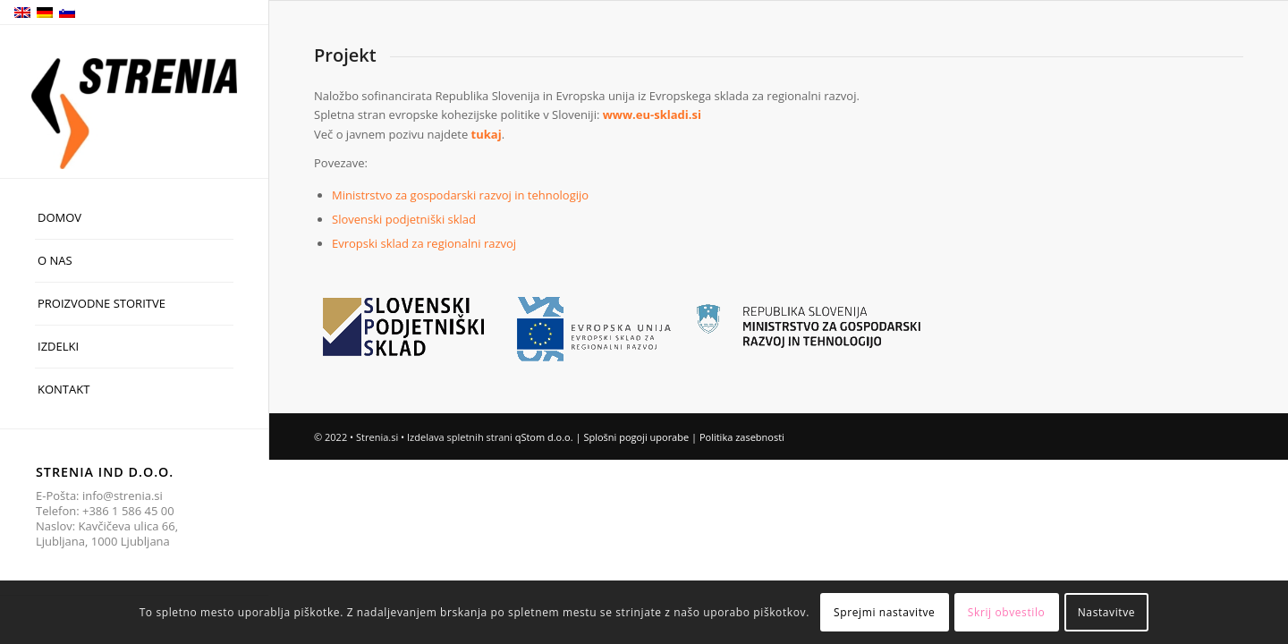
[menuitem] (134, 218)
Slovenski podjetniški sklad (404, 219)
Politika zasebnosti (741, 437)
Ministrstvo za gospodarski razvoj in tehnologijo (460, 195)
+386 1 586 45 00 (128, 511)
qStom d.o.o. (544, 437)
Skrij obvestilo (1007, 612)
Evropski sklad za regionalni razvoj (424, 243)
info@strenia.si (122, 495)
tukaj (486, 134)
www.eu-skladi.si (652, 114)
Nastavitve (1106, 612)
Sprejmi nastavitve (884, 612)
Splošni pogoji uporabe (636, 437)
